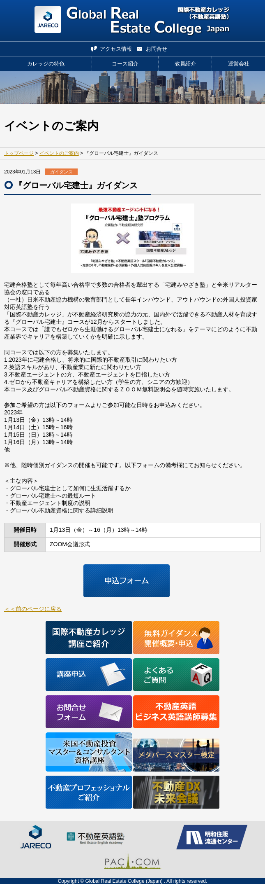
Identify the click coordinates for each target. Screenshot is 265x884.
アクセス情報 (116, 49)
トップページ (19, 153)
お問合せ (156, 49)
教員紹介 (185, 64)
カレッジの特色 (46, 64)
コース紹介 (125, 64)
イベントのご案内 (59, 153)
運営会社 (238, 64)
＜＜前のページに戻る (33, 609)
